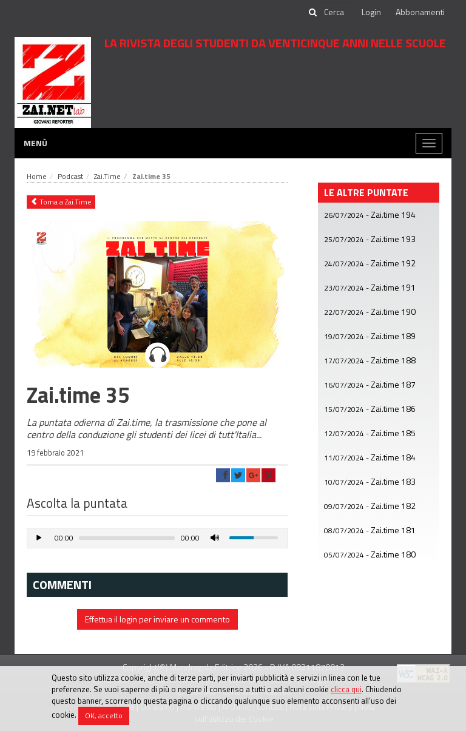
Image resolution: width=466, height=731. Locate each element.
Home (37, 176)
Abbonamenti (420, 11)
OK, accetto (104, 715)
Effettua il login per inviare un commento (157, 619)
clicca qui (346, 689)
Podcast (70, 176)
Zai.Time (107, 176)
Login (371, 11)
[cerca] (335, 12)
